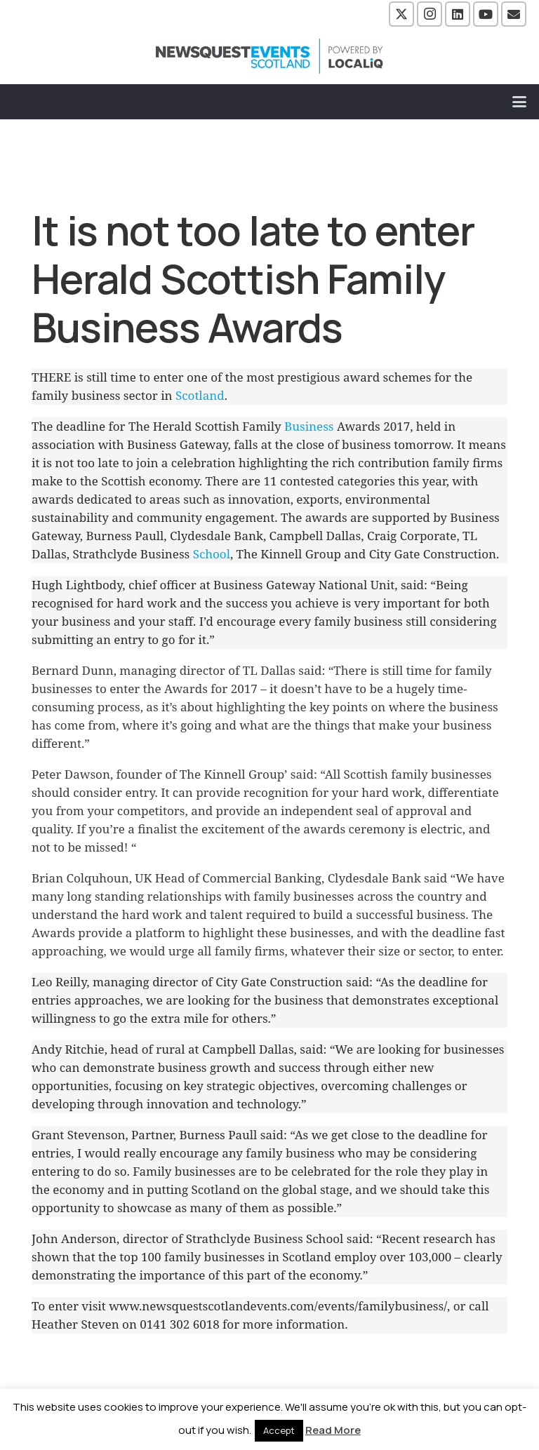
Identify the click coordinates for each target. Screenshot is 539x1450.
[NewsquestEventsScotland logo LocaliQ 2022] (269, 56)
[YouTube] (485, 14)
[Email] (513, 14)
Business (308, 426)
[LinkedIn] (457, 14)
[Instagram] (429, 14)
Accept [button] (279, 1430)
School (211, 554)
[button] (520, 102)
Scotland (200, 395)
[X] (401, 14)
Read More (333, 1430)
